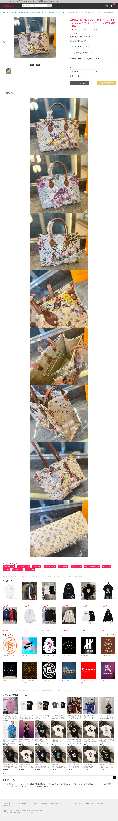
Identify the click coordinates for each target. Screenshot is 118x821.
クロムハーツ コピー (49, 566)
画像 (32, 65)
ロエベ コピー (36, 566)
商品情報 (9, 93)
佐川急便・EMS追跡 (40, 803)
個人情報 (101, 803)
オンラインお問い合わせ (74, 803)
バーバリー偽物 (30, 569)
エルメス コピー (17, 569)
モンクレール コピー (8, 566)
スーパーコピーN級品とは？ (21, 803)
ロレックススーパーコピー (92, 566)
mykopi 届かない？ (56, 803)
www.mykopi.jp (24, 812)
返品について (90, 803)
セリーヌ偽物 (106, 566)
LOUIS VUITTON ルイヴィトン (88, 29)
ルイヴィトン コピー (23, 566)
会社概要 (5, 803)
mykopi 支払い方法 (8, 805)
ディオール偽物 (63, 566)
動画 (38, 65)
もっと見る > (111, 635)
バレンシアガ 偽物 (76, 566)
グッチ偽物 (6, 569)
